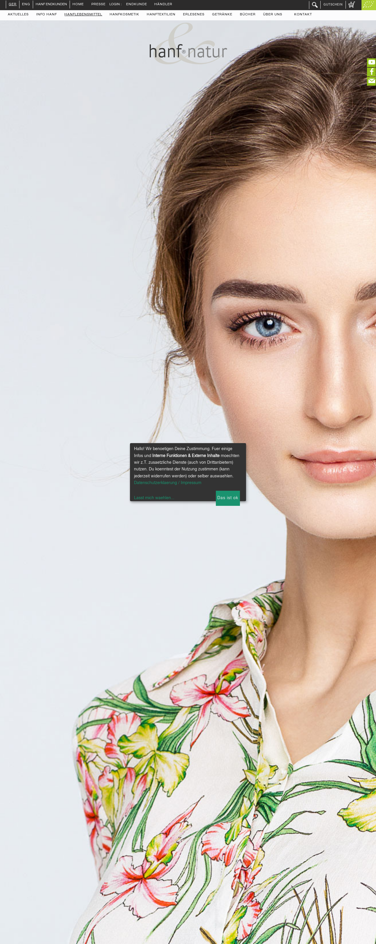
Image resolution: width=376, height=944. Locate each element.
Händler (163, 4)
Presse (98, 4)
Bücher (248, 14)
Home (78, 4)
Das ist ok (227, 498)
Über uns (272, 14)
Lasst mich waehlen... (154, 498)
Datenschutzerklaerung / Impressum (167, 483)
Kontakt (303, 14)
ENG (26, 4)
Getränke (222, 14)
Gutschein (333, 4)
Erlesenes (194, 14)
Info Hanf (46, 14)
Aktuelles (18, 14)
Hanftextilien (161, 14)
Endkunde (136, 4)
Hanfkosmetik (124, 14)
